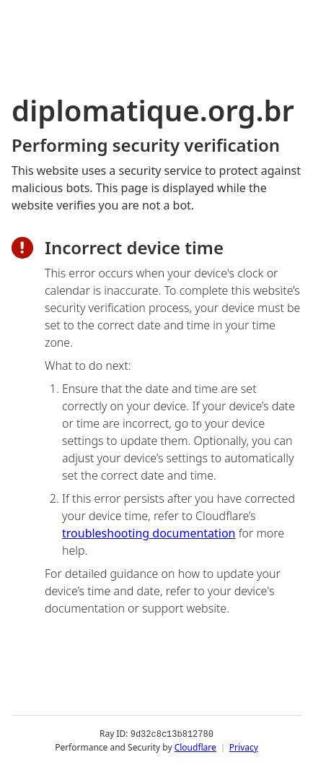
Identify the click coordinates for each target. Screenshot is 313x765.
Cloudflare (195, 746)
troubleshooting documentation (149, 533)
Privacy (243, 746)
